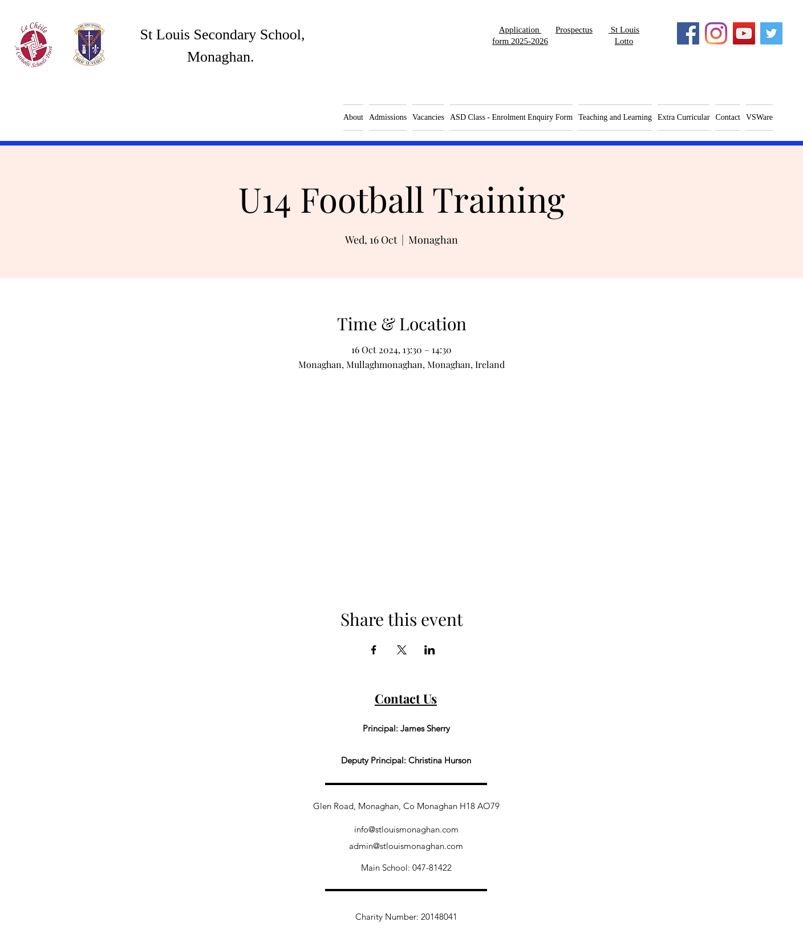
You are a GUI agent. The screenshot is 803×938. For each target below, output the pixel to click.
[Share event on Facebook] (373, 649)
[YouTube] (744, 33)
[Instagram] (716, 33)
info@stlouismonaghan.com (406, 829)
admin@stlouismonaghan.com (406, 845)
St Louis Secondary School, (222, 34)
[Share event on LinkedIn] (429, 649)
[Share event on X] (401, 649)
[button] (428, 117)
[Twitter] (771, 33)
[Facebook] (688, 33)
